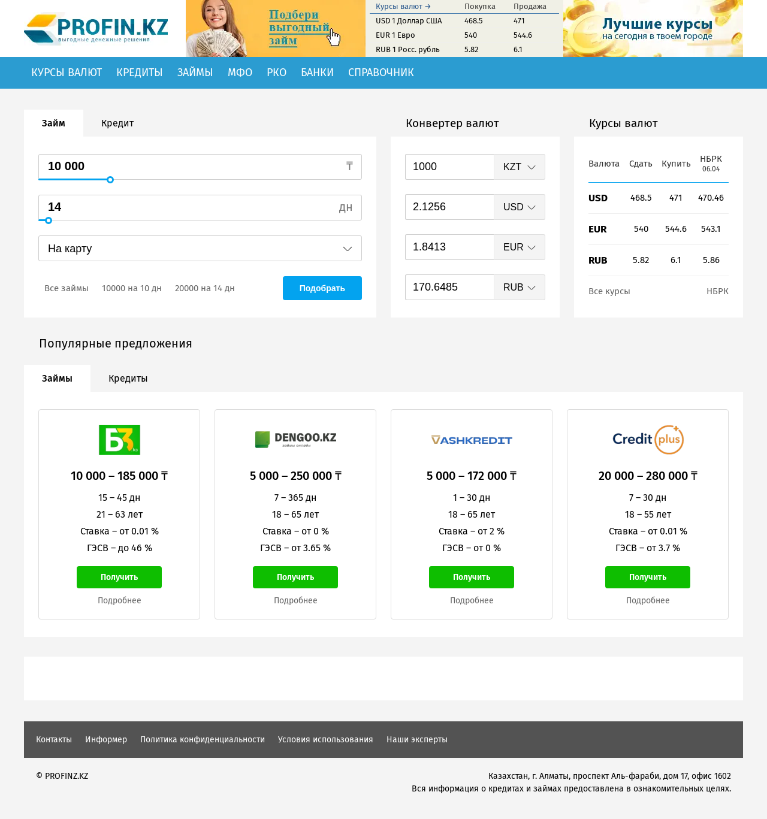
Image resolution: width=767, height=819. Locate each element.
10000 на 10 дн (132, 288)
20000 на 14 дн (205, 288)
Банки (317, 72)
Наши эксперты (417, 740)
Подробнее (119, 601)
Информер (106, 740)
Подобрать (322, 288)
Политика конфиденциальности (202, 740)
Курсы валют (66, 72)
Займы (195, 72)
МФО (240, 72)
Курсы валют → (403, 6)
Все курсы (609, 291)
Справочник (381, 72)
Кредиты (139, 72)
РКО (276, 72)
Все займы (66, 288)
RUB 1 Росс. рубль (408, 49)
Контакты (54, 740)
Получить (119, 577)
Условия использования (325, 740)
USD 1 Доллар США (409, 20)
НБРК (717, 291)
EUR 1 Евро (395, 35)
